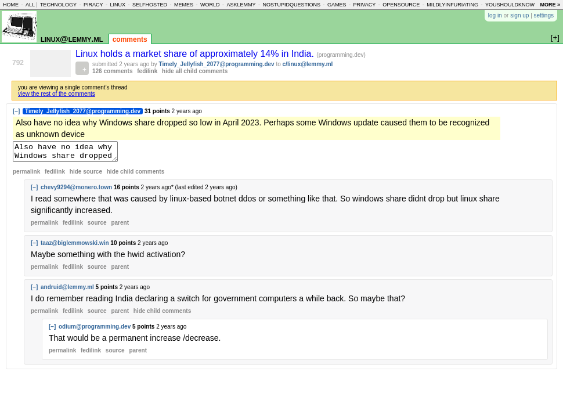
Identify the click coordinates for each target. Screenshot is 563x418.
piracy (93, 5)
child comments (135, 175)
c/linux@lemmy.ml (308, 64)
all (30, 5)
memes (183, 5)
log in (495, 15)
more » (550, 5)
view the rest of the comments (56, 94)
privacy (364, 5)
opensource (401, 5)
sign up (519, 15)
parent (120, 226)
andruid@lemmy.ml (67, 290)
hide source (86, 175)
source (97, 226)
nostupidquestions (291, 5)
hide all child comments (195, 71)
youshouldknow (510, 5)
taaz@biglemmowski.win (75, 246)
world (210, 5)
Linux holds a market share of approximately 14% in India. (195, 54)
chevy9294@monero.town (76, 191)
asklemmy (240, 5)
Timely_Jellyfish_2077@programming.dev (217, 64)
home (11, 5)
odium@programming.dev (95, 330)
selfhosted (149, 5)
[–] (16, 111)
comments (130, 39)
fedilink (147, 71)
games (337, 5)
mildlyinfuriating (452, 5)
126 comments (112, 71)
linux (117, 5)
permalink (26, 175)
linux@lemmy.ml (72, 39)
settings (544, 15)
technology (58, 5)
